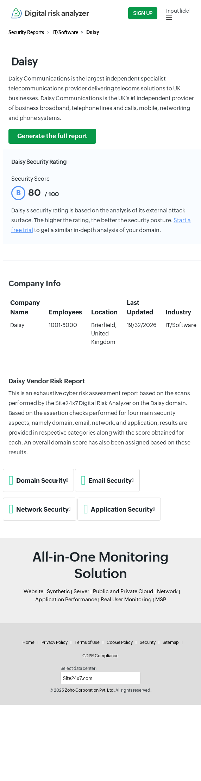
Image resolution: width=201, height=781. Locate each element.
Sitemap (171, 642)
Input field (178, 11)
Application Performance (66, 599)
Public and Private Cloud (123, 591)
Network (167, 591)
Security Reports (26, 32)
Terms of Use (87, 642)
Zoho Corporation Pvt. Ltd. (90, 690)
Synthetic (58, 591)
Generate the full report (52, 136)
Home (28, 642)
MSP (160, 599)
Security (148, 642)
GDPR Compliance (100, 655)
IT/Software (65, 32)
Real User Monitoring (126, 599)
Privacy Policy (55, 642)
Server (81, 591)
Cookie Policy (120, 642)
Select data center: (78, 668)
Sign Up (142, 13)
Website (33, 591)
